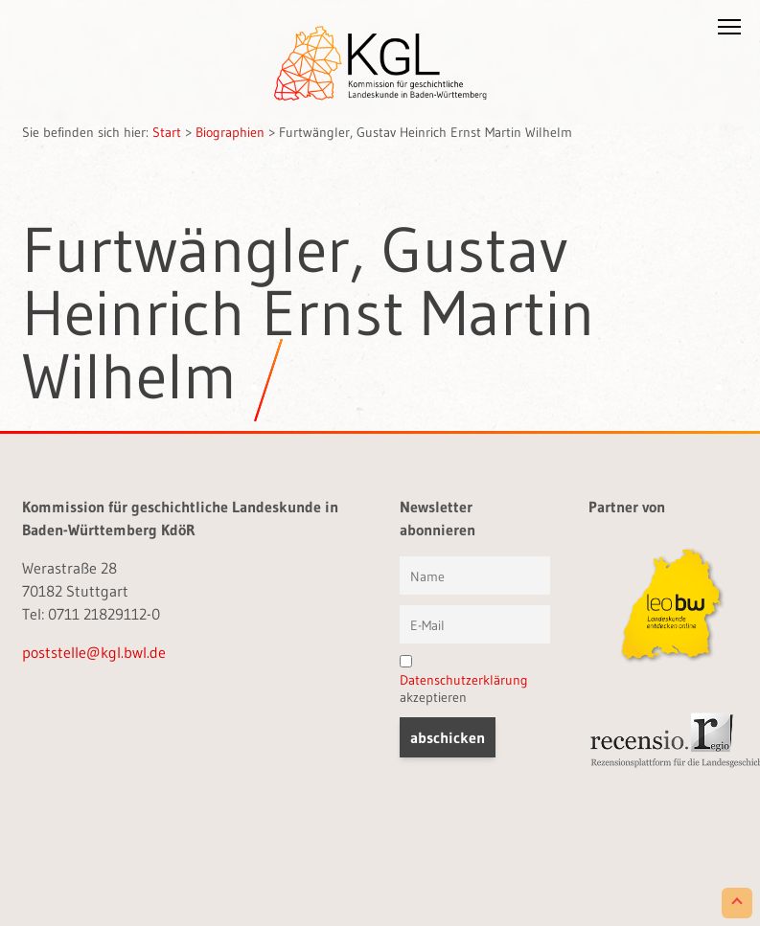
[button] (729, 30)
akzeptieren (464, 680)
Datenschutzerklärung (464, 680)
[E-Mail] (475, 624)
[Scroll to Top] (737, 903)
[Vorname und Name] (475, 575)
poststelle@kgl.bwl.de (94, 652)
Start (166, 132)
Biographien (230, 132)
